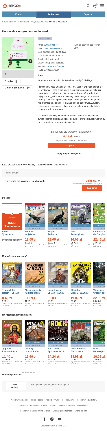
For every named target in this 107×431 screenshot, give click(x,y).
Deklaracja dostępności (62, 411)
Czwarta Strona (56, 66)
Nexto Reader (37, 400)
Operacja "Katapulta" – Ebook (31, 351)
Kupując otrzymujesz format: (87, 45)
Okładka (9, 81)
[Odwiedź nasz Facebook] (44, 419)
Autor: (41, 45)
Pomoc (44, 405)
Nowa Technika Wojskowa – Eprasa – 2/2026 (79, 351)
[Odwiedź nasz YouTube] (59, 419)
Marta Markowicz (53, 48)
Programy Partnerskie (19, 400)
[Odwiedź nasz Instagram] (52, 419)
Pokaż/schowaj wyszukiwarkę (88, 6)
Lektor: (41, 48)
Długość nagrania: (47, 63)
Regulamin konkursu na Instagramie (35, 411)
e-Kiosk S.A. (61, 426)
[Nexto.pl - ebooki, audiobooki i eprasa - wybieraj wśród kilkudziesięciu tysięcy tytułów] (12, 6)
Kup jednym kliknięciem (69, 153)
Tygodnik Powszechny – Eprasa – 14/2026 (10, 351)
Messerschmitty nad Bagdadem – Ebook (33, 293)
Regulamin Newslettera (87, 400)
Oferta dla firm (81, 411)
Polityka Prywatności (54, 400)
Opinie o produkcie (14, 88)
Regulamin (69, 400)
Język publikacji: (46, 59)
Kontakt (53, 405)
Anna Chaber (51, 45)
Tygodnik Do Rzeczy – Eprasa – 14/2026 (10, 293)
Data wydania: (45, 55)
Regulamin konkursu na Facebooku (73, 405)
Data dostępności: (47, 52)
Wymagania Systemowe (29, 405)
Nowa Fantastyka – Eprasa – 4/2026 (79, 234)
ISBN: (41, 70)
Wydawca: (43, 66)
